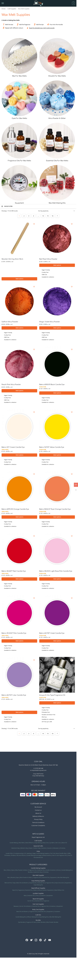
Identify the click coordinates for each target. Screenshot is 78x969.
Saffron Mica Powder (10, 322)
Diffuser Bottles (42, 892)
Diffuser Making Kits (32, 918)
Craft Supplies (12, 9)
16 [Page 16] (52, 216)
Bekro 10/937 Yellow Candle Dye (51, 448)
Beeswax (16, 907)
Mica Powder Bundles (52, 924)
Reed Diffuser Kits (59, 892)
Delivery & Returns (38, 818)
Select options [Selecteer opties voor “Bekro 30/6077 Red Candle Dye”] (19, 580)
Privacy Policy (38, 821)
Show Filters (7, 206)
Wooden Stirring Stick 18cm (12, 259)
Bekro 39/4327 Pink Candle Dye (14, 634)
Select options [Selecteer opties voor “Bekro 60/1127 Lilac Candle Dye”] (19, 714)
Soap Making (38, 844)
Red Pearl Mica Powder (48, 259)
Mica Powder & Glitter (21, 871)
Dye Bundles (21, 924)
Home (3, 9)
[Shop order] (56, 211)
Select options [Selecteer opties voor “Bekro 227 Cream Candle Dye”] (19, 455)
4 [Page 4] (33, 216)
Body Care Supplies (38, 911)
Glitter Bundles (41, 924)
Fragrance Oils (32, 871)
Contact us (38, 812)
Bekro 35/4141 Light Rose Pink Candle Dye (55, 572)
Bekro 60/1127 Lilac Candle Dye (14, 696)
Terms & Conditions (38, 824)
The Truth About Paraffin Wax (58, 855)
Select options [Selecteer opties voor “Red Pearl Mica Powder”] (57, 265)
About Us (38, 815)
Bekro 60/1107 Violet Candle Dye (51, 634)
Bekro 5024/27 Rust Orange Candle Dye (55, 510)
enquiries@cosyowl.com (38, 772)
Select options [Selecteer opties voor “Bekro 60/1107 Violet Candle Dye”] (57, 642)
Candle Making (14, 844)
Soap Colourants (59, 884)
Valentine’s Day (15, 849)
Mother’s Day (24, 849)
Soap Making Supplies (38, 882)
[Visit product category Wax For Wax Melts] (19, 57)
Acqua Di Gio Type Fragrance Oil (52, 696)
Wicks (8, 871)
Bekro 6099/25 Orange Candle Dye (15, 510)
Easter (30, 849)
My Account (38, 809)
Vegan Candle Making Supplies (41, 855)
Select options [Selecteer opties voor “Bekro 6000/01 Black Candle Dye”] (57, 393)
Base (25, 897)
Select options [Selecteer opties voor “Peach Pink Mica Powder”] (19, 391)
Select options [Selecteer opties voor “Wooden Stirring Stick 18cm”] (19, 279)
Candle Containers (51, 871)
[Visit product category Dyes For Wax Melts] (19, 100)
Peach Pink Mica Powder (11, 385)
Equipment (53, 879)
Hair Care (58, 844)
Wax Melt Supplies (38, 877)
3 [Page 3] (28, 216)
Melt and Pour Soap (10, 884)
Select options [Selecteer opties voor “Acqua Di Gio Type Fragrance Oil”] (57, 704)
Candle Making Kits (67, 871)
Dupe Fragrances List (38, 839)
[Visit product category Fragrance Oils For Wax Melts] (19, 142)
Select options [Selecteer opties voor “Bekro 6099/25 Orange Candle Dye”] (19, 518)
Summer (44, 849)
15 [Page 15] (47, 216)
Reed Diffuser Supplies (38, 890)
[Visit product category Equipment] (19, 184)
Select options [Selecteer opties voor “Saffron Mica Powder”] (19, 328)
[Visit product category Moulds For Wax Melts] (57, 57)
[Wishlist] (34, 224)
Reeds (35, 892)
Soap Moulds (32, 884)
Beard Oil (64, 844)
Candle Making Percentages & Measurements (39, 857)
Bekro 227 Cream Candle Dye (13, 448)
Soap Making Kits (38, 886)
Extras (58, 871)
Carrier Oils (30, 902)
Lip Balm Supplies (38, 895)
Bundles (30, 873)
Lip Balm (52, 844)
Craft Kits (38, 916)
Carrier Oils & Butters (25, 907)
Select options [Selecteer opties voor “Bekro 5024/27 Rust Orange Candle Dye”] (57, 518)
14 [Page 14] (43, 216)
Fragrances (21, 892)
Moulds (13, 879)
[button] (70, 3)
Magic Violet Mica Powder (49, 322)
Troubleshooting (18, 855)
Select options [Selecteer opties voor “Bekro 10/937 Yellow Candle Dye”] (57, 455)
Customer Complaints (38, 827)
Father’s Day (37, 849)
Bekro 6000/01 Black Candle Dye (51, 385)
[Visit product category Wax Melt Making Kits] (57, 184)
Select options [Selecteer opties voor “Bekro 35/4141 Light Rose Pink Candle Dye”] (57, 580)
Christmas (62, 849)
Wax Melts (21, 844)
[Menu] (5, 3)
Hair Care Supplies (38, 906)
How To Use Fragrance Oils (59, 857)
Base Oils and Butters (22, 884)
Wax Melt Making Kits (63, 879)
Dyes (12, 871)
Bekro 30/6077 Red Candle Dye (14, 572)
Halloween (56, 849)
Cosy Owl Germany (38, 777)
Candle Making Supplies (38, 870)
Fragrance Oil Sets (31, 924)
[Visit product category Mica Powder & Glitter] (57, 100)
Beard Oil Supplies (38, 900)
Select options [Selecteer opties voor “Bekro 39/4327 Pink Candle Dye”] (19, 642)
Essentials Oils (42, 913)
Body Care (45, 844)
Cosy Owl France (38, 775)
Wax (5, 871)
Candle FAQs (9, 855)
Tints (37, 897)
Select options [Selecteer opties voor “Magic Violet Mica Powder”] (57, 328)
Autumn (49, 849)
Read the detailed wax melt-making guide (41, 28)
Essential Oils (41, 871)
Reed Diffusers (29, 844)
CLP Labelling (27, 855)
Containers (43, 897)
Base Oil (14, 892)
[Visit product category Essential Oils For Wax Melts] (57, 142)
